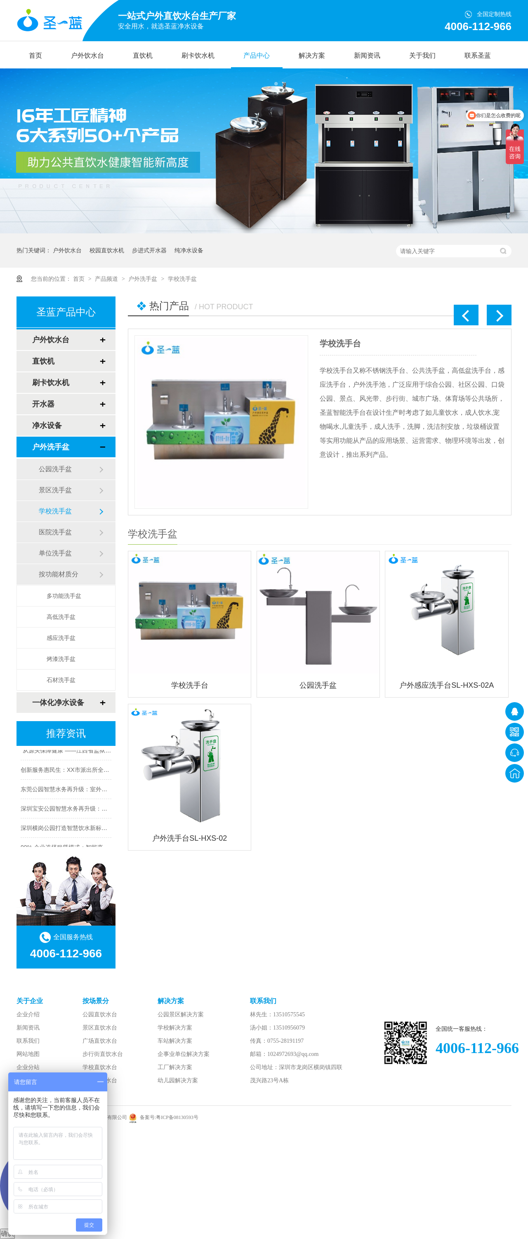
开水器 (43, 404)
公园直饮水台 (99, 1014)
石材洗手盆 (61, 680)
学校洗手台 (340, 343)
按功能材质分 (58, 574)
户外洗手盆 (143, 278)
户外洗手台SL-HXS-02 (189, 838)
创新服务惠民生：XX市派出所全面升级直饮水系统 (85, 771)
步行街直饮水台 (102, 1054)
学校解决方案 (175, 1028)
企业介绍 (28, 1014)
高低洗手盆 (61, 617)
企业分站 (28, 1067)
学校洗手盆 (182, 278)
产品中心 (256, 55)
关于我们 (422, 55)
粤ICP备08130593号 (177, 1117)
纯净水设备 (188, 250)
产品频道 (107, 278)
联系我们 (28, 1041)
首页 (35, 55)
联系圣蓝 (477, 55)
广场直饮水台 (99, 1041)
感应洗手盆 (61, 638)
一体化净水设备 (58, 702)
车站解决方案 (175, 1041)
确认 (7, 1233)
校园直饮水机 (107, 250)
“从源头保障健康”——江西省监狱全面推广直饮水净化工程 (95, 751)
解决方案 (312, 55)
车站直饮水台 (99, 1080)
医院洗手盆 (55, 532)
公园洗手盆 (318, 685)
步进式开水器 (149, 250)
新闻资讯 (367, 55)
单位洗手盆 (55, 553)
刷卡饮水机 (198, 55)
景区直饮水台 (99, 1028)
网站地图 (28, 1054)
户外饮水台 (87, 55)
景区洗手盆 (55, 490)
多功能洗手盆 (64, 595)
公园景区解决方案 (181, 1014)
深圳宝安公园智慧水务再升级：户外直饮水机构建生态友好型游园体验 (110, 809)
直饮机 (143, 55)
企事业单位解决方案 (184, 1054)
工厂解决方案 (175, 1067)
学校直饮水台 (99, 1067)
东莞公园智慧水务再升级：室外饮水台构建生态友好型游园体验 (101, 790)
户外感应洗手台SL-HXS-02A (446, 685)
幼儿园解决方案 (178, 1080)
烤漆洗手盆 (61, 659)
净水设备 (47, 425)
